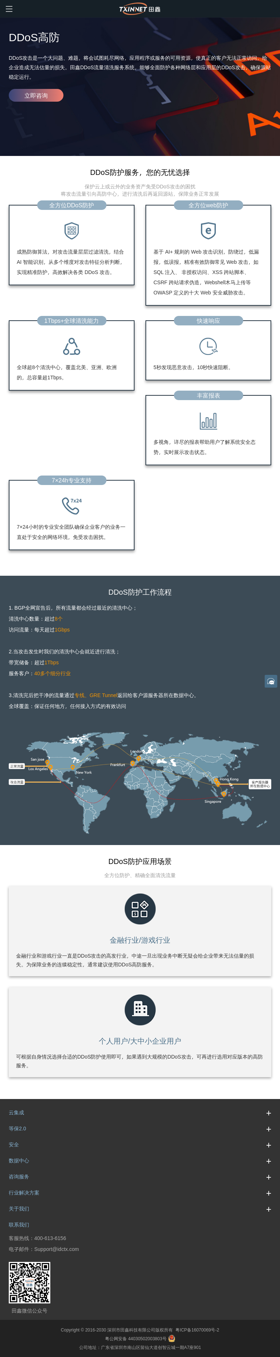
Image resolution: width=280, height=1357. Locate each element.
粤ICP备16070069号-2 (196, 1330)
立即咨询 (36, 95)
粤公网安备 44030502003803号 (140, 1338)
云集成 (140, 1112)
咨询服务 (140, 1177)
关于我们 (140, 1209)
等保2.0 (140, 1129)
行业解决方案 (140, 1193)
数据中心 (140, 1161)
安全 (140, 1145)
